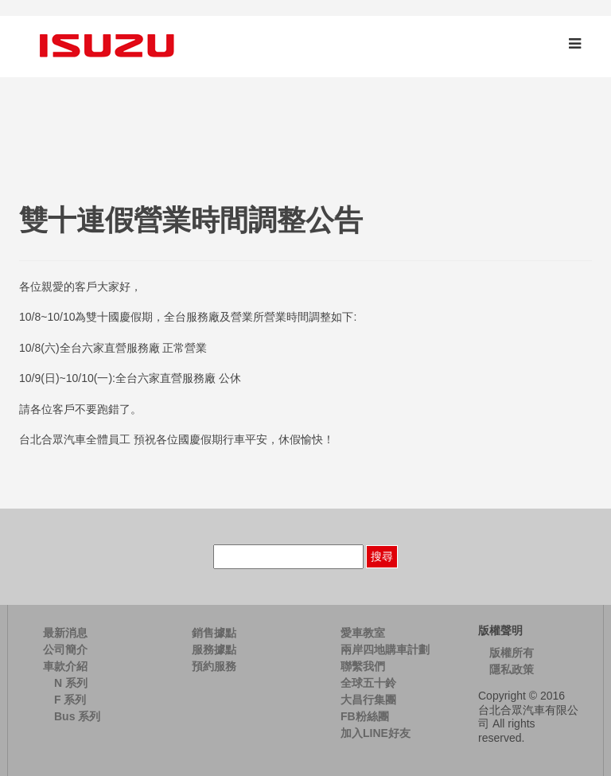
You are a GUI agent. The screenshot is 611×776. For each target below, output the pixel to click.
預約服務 (214, 666)
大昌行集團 (368, 699)
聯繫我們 (363, 666)
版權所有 (511, 652)
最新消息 (65, 632)
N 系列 (71, 683)
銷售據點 (214, 632)
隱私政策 (511, 669)
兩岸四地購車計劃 (385, 649)
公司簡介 (65, 649)
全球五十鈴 (368, 683)
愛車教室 (363, 632)
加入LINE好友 (376, 733)
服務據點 (214, 649)
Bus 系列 (77, 716)
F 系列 (70, 699)
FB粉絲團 (365, 716)
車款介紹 (65, 666)
